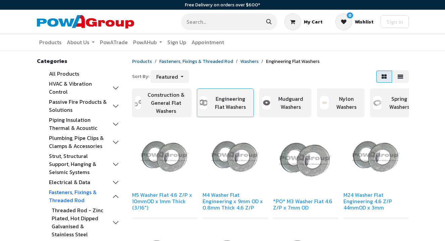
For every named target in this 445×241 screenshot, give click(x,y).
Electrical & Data (69, 182)
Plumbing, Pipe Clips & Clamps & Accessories (76, 142)
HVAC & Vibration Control (70, 88)
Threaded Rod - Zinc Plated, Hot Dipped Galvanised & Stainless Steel (77, 222)
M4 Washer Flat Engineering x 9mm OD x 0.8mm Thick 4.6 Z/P (233, 201)
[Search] (269, 21)
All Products (64, 74)
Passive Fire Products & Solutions (78, 106)
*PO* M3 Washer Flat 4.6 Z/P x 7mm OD (302, 204)
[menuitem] (50, 42)
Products (142, 61)
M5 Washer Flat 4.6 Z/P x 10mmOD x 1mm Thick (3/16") (162, 201)
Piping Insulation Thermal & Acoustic (73, 124)
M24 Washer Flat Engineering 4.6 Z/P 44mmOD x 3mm (367, 201)
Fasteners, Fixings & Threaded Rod (73, 196)
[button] (170, 76)
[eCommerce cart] (303, 21)
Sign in (394, 22)
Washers (249, 61)
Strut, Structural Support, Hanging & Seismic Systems (72, 164)
